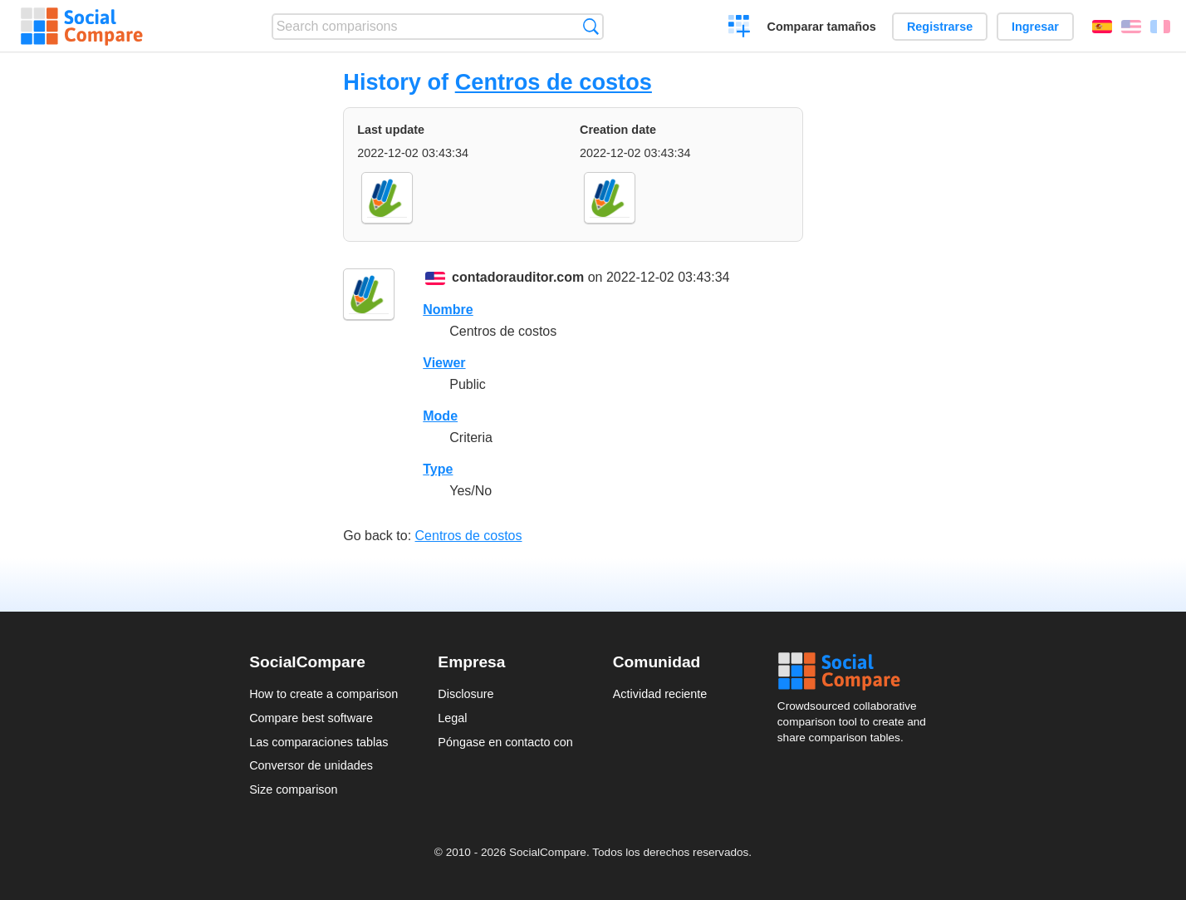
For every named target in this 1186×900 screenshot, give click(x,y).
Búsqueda (591, 26)
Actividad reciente (660, 694)
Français (1160, 26)
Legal (452, 718)
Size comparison (293, 789)
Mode (440, 416)
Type (438, 469)
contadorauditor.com (518, 277)
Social (857, 671)
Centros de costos (553, 82)
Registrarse (940, 26)
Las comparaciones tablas (318, 742)
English (1131, 26)
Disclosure (465, 694)
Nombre (448, 309)
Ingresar (1035, 26)
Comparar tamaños (821, 26)
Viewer (444, 363)
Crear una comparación (739, 28)
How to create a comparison (323, 694)
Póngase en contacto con (505, 742)
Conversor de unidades (311, 765)
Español (1102, 26)
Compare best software (311, 718)
